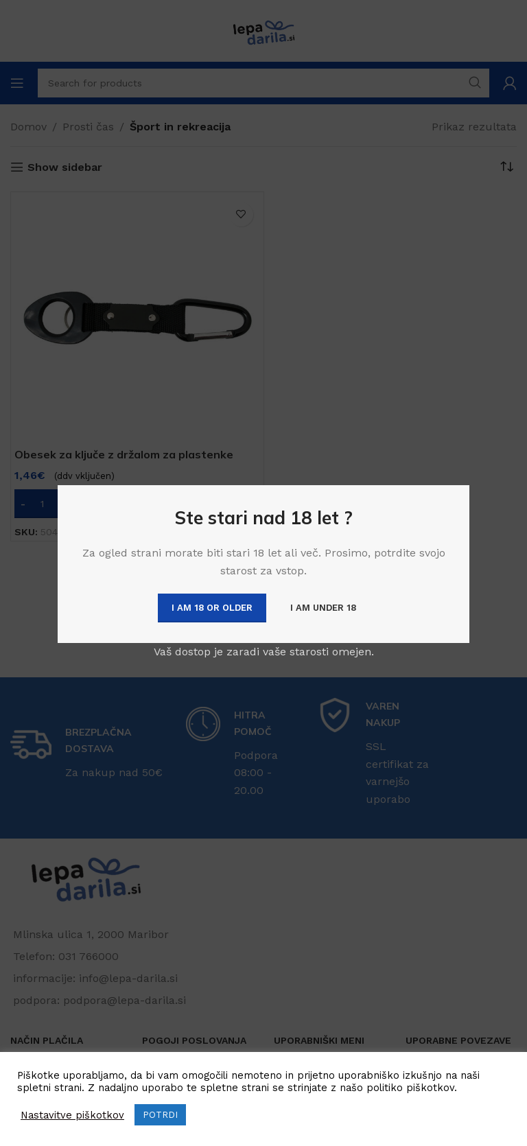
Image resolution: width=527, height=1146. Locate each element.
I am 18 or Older (212, 608)
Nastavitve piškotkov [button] (72, 1115)
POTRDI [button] (160, 1115)
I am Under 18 (323, 608)
